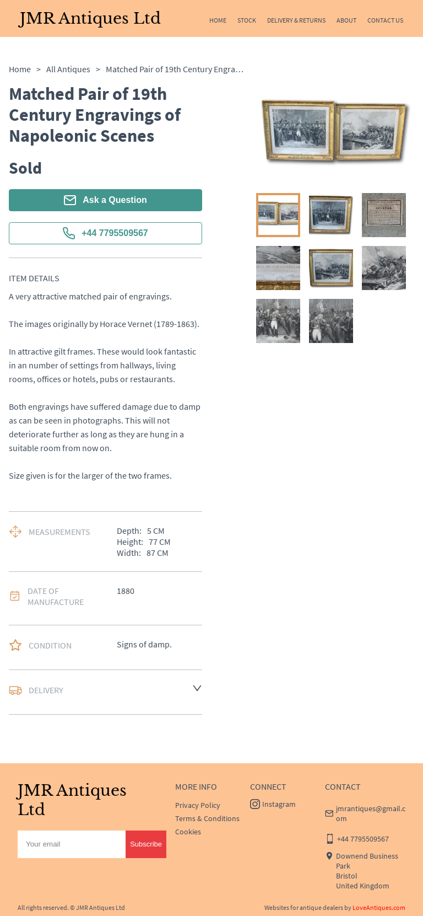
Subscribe (146, 844)
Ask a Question (105, 200)
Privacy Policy (197, 805)
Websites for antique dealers (303, 907)
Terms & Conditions (207, 818)
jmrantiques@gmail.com (370, 813)
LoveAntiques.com (378, 907)
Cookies (188, 832)
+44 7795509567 (105, 233)
